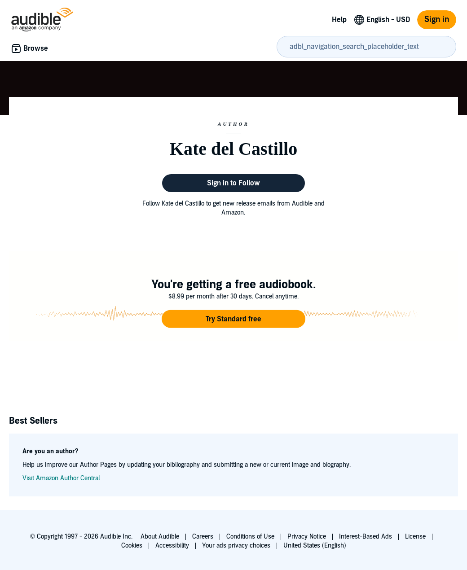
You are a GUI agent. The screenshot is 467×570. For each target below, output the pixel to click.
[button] (233, 319)
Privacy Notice (306, 536)
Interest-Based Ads (365, 536)
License (415, 536)
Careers (202, 536)
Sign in (436, 19)
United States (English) (314, 545)
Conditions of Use (250, 536)
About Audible (160, 536)
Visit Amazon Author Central (61, 478)
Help (339, 19)
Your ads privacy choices (236, 545)
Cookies (131, 545)
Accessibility (172, 545)
